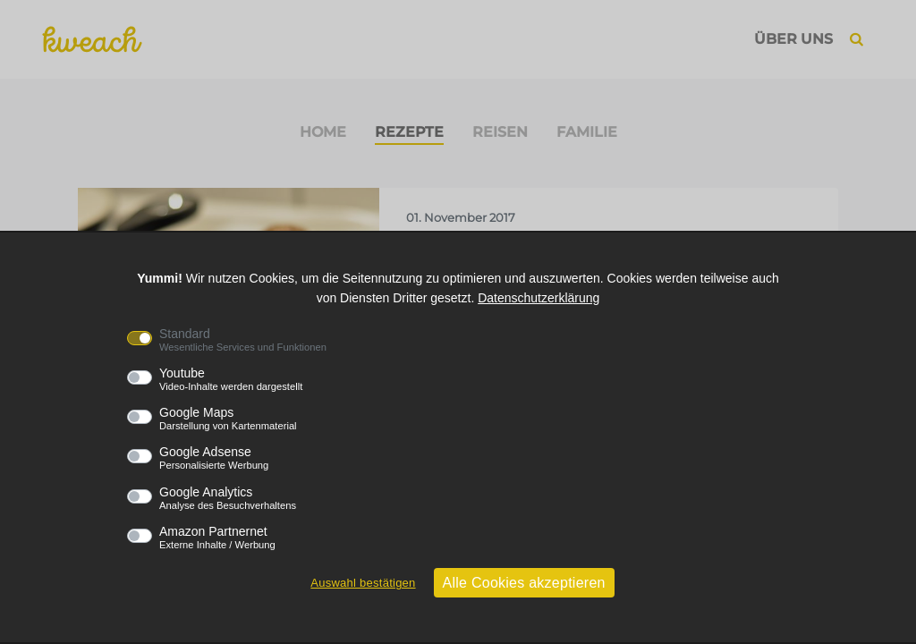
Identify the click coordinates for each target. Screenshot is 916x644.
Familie (586, 131)
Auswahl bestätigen (362, 582)
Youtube (230, 379)
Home (323, 131)
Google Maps (228, 418)
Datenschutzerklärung (538, 298)
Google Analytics (227, 498)
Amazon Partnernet (217, 537)
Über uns (793, 38)
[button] (857, 39)
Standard (243, 339)
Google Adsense (213, 457)
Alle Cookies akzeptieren (524, 582)
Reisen (500, 131)
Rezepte (409, 131)
